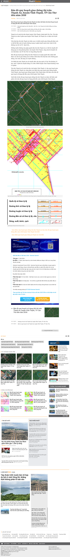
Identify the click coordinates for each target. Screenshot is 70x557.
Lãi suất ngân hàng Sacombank (9, 537)
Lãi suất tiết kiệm (32, 535)
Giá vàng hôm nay (6, 534)
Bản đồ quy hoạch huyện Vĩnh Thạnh (22, 342)
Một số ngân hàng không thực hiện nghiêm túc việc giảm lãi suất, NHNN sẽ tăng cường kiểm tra (63, 357)
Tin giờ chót (6, 420)
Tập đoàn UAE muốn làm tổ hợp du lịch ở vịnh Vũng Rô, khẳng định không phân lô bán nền (37, 435)
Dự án (19, 543)
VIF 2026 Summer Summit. (33, 289)
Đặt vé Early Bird (27, 299)
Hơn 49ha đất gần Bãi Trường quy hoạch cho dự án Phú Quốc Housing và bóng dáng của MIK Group (61, 412)
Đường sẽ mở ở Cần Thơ (27, 347)
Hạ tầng (11, 5)
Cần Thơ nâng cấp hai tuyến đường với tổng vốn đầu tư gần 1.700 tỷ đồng (34, 29)
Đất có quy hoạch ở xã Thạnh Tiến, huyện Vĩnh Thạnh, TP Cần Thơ (40, 366)
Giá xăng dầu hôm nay (24, 534)
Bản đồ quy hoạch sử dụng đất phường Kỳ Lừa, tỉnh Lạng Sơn (40, 408)
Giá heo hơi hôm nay (40, 534)
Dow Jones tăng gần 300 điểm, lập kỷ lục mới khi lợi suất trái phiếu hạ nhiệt (63, 373)
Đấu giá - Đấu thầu (33, 543)
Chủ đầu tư (4, 445)
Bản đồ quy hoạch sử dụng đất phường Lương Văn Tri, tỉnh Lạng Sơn (40, 401)
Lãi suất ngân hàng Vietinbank (35, 537)
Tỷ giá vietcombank (6, 535)
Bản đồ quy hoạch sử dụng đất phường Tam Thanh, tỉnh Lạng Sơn (39, 394)
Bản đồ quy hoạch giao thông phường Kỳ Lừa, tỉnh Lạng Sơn (16, 408)
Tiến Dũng (13, 18)
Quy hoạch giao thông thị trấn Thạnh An (25, 344)
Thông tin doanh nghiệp (58, 386)
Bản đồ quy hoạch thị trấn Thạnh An (8, 344)
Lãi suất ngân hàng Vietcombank (51, 537)
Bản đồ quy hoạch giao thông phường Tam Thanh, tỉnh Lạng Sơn (16, 394)
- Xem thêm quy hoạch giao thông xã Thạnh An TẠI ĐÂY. (27, 235)
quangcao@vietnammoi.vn (56, 549)
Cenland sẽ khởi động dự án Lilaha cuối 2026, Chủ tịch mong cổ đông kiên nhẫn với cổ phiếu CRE (37, 430)
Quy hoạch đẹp (31, 5)
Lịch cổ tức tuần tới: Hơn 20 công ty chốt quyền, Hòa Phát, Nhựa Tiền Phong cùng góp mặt (63, 348)
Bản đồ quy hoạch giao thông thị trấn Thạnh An (10, 347)
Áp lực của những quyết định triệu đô (63, 364)
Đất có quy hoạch (24, 5)
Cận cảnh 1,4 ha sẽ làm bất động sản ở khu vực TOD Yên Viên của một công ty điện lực (39, 514)
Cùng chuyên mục (7, 390)
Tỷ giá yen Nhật (62, 534)
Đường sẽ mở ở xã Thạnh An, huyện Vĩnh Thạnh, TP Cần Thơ (33, 321)
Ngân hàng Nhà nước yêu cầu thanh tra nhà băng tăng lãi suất (19, 449)
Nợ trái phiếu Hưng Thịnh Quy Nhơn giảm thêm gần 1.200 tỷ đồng (14, 442)
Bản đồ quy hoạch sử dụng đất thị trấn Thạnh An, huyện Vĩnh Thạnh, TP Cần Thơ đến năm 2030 (27, 310)
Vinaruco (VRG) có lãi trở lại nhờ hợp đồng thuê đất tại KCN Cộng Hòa (62, 395)
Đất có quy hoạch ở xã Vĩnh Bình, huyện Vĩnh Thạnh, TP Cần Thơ (8, 382)
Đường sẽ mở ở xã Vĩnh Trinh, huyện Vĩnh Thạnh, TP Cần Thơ (8, 366)
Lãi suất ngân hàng (23, 535)
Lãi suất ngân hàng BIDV (22, 537)
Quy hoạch (4, 5)
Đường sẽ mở (16, 5)
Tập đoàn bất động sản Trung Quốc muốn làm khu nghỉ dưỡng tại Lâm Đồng (19, 510)
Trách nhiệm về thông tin (5, 555)
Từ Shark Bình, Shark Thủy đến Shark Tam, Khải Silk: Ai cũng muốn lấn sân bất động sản (62, 401)
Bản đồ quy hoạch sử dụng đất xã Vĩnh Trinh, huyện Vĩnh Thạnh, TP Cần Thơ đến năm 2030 (24, 383)
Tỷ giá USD (55, 534)
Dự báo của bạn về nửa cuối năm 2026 (43, 299)
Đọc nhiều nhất (35, 420)
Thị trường (13, 543)
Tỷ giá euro (49, 534)
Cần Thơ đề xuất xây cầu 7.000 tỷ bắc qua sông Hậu (29, 31)
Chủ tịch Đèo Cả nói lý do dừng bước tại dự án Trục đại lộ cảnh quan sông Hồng (38, 424)
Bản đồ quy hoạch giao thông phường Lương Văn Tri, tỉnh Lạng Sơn (16, 401)
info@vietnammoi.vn (7, 554)
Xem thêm (65, 415)
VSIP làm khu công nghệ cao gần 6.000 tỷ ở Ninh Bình (13, 456)
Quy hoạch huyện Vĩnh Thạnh (7, 342)
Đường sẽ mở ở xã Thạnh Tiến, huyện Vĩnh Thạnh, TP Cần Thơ (24, 366)
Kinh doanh (42, 543)
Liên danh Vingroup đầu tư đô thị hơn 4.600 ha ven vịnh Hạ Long (62, 390)
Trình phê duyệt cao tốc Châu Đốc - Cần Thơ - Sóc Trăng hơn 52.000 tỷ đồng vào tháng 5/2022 (37, 27)
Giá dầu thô (32, 534)
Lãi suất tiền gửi (41, 535)
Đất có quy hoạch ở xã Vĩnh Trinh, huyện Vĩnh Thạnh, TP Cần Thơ (40, 382)
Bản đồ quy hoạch (50, 5)
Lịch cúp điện (15, 535)
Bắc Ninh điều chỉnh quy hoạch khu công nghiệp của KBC (62, 406)
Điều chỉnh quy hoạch (41, 5)
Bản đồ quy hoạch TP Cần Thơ (37, 342)
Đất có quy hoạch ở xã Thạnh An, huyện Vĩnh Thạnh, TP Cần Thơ (34, 324)
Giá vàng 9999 (15, 534)
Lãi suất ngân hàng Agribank (52, 535)
